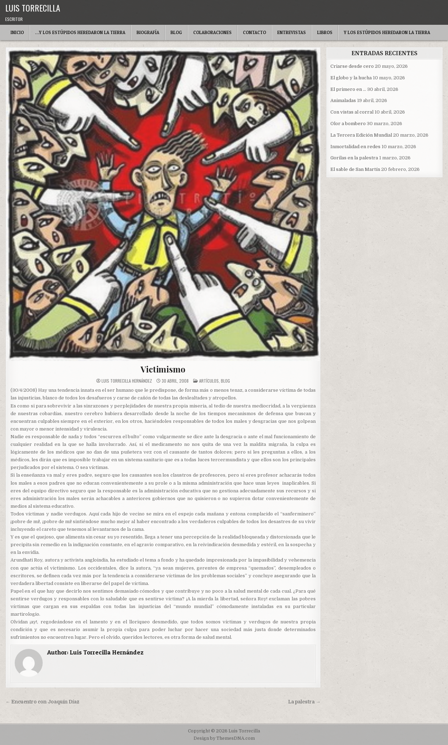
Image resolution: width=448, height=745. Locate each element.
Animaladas (343, 100)
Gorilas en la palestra (354, 157)
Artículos (209, 381)
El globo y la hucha (351, 77)
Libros (324, 32)
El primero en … (348, 89)
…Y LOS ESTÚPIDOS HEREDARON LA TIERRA (80, 32)
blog (225, 381)
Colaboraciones (212, 32)
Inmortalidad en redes (355, 146)
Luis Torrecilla (32, 7)
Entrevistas (291, 32)
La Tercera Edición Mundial (361, 135)
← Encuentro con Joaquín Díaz (43, 701)
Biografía (147, 32)
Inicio (17, 32)
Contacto (254, 32)
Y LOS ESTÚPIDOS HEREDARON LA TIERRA (387, 32)
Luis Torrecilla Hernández (127, 381)
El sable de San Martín (355, 169)
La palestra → (304, 701)
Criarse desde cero (352, 66)
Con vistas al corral (351, 112)
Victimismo (163, 369)
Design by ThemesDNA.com (224, 738)
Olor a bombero (348, 123)
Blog (176, 32)
